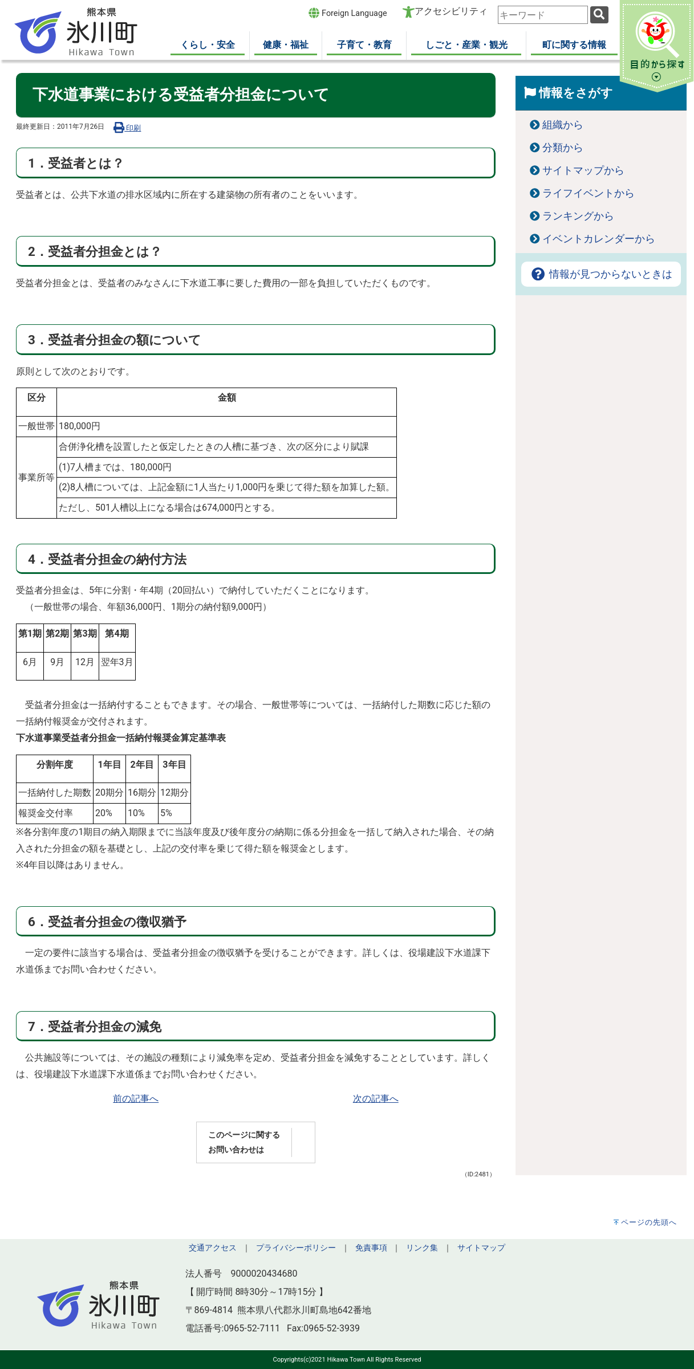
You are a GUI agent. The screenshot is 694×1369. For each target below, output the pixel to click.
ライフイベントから (588, 193)
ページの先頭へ (649, 1222)
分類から (562, 147)
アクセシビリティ (451, 11)
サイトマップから (583, 170)
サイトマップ (481, 1248)
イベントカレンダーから (598, 239)
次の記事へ (376, 1098)
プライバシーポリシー (296, 1248)
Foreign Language (348, 12)
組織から (562, 125)
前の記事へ (136, 1098)
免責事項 (371, 1248)
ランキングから (578, 216)
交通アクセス (213, 1248)
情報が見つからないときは (601, 274)
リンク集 (422, 1248)
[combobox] (542, 14)
